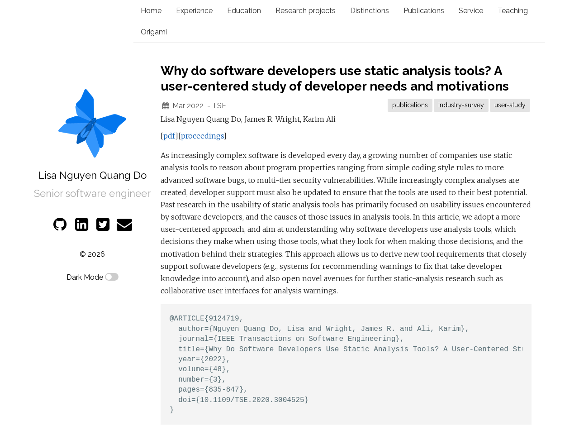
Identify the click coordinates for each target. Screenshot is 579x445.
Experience (194, 10)
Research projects (305, 10)
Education (244, 10)
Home (151, 10)
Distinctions (369, 10)
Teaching (513, 10)
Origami (154, 32)
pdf (169, 135)
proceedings (202, 135)
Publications (423, 10)
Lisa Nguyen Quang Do (92, 175)
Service (471, 10)
